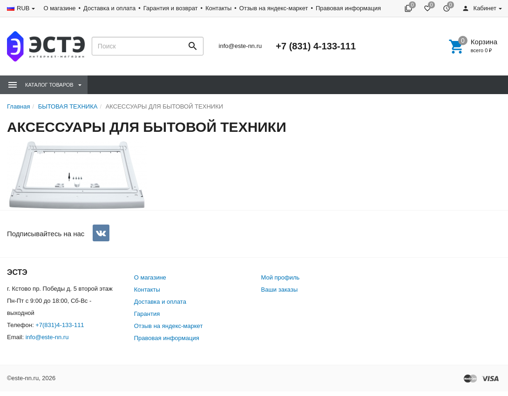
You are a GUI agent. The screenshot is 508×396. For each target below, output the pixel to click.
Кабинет (479, 8)
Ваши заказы (279, 289)
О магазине (59, 8)
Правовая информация (348, 8)
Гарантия (147, 313)
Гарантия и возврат (170, 8)
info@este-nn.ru (240, 45)
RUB (23, 8)
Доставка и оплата (109, 8)
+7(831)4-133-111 (59, 324)
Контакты (218, 8)
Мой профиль (280, 277)
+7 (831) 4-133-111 (316, 46)
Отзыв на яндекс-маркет (273, 8)
